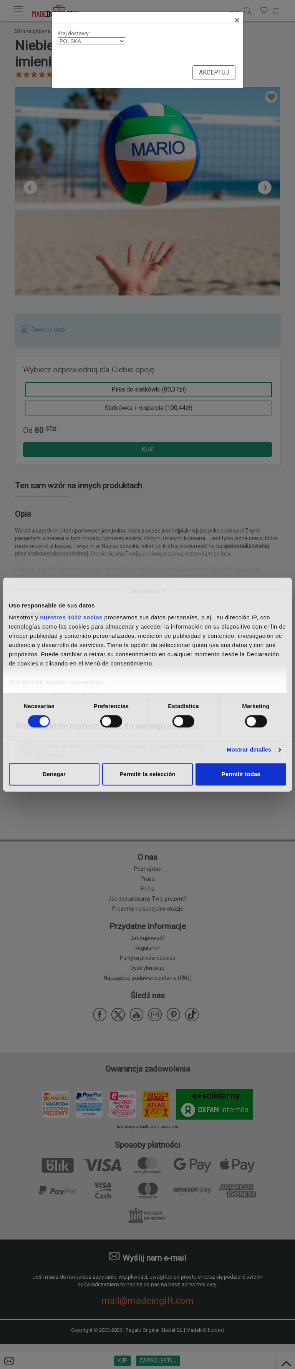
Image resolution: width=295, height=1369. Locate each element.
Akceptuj (214, 72)
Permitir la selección (147, 774)
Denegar (54, 774)
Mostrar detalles (249, 750)
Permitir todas (241, 774)
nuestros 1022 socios (71, 617)
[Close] (236, 20)
